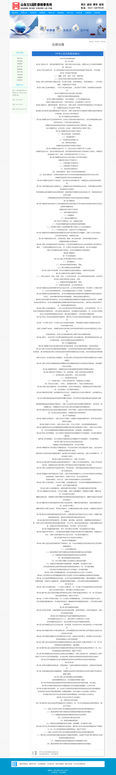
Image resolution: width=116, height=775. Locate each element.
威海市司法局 (32, 764)
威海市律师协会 (24, 764)
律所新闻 (33, 13)
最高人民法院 (68, 764)
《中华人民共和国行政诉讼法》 (49, 752)
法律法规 (79, 13)
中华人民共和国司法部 (79, 764)
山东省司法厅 (50, 764)
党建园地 (88, 13)
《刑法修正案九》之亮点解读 (48, 754)
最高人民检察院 (60, 764)
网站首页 (15, 13)
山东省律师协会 (42, 764)
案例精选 (61, 13)
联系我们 (97, 13)
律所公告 (51, 13)
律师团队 (42, 13)
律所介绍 (24, 13)
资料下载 (70, 13)
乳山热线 (63, 772)
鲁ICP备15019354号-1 (61, 770)
